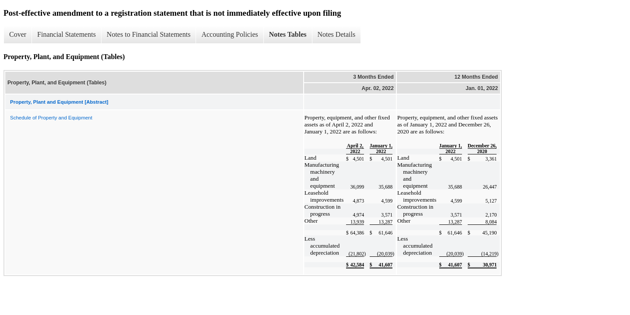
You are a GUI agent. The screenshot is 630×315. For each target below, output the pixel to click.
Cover (17, 34)
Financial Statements (66, 34)
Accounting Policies (229, 34)
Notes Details (337, 34)
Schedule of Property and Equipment (51, 117)
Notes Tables (288, 34)
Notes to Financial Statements (149, 34)
